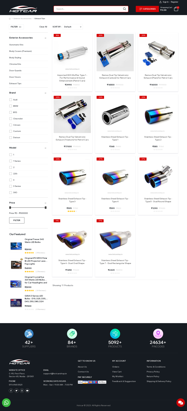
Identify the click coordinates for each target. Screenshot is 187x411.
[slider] (10, 207)
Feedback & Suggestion (124, 381)
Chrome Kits (15, 64)
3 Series (17, 186)
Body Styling (15, 57)
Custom (17, 131)
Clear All (43, 26)
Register (174, 2)
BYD (15, 112)
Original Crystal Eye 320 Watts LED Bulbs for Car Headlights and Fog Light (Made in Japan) (36, 283)
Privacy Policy (153, 372)
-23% (143, 97)
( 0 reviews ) (40, 309)
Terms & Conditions (156, 367)
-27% (100, 159)
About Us (82, 367)
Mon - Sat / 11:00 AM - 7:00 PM (58, 385)
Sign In (164, 2)
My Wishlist (117, 376)
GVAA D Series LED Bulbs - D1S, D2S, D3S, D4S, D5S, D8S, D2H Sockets (35, 300)
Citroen (16, 125)
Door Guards (15, 70)
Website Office (17, 370)
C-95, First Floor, (24, 375)
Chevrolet (18, 118)
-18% (57, 35)
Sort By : (57, 27)
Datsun (16, 137)
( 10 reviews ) (41, 290)
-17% (143, 159)
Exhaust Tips (40, 18)
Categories (147, 9)
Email (46, 370)
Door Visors (15, 77)
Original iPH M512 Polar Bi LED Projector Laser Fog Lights (36, 261)
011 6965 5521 (16, 385)
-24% (100, 97)
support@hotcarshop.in (55, 373)
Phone (12, 381)
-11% (57, 221)
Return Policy (153, 376)
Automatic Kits (16, 45)
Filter (16, 26)
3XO (15, 192)
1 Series (17, 161)
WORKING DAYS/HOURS (54, 381)
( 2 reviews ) (40, 271)
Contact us (83, 372)
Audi (15, 100)
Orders (115, 367)
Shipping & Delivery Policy (159, 381)
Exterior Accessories (23, 18)
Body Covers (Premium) (20, 51)
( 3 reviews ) (40, 253)
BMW (15, 106)
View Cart (117, 372)
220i (15, 173)
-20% (100, 35)
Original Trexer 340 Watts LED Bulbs (34, 240)
